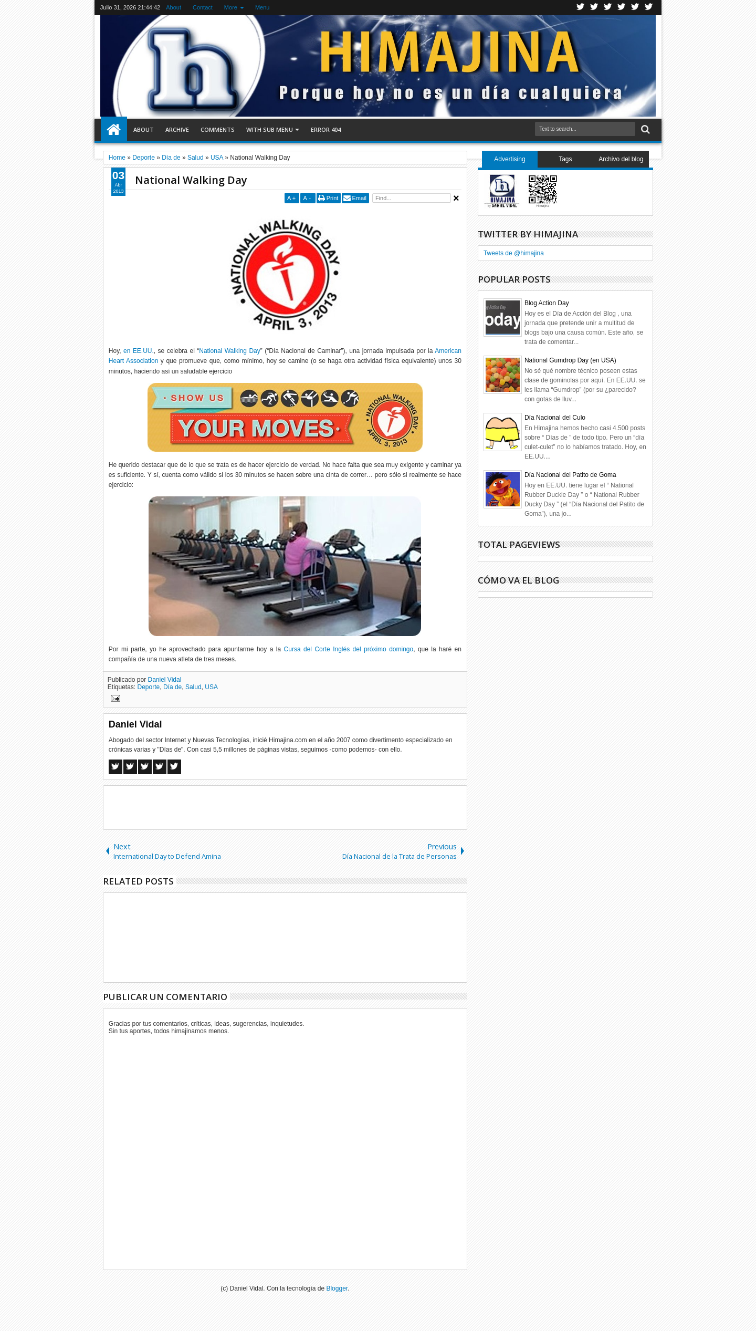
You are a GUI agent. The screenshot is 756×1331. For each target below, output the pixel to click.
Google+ (608, 7)
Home (114, 130)
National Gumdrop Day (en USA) (570, 360)
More (230, 7)
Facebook (594, 7)
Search (644, 129)
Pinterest (649, 7)
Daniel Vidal (165, 679)
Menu (262, 7)
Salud (193, 687)
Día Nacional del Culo (554, 417)
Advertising (509, 159)
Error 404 (326, 129)
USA (211, 687)
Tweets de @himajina (514, 253)
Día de (172, 687)
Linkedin (635, 7)
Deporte (149, 687)
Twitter (580, 7)
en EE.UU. (138, 351)
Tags (565, 159)
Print (333, 198)
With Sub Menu (269, 129)
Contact (203, 7)
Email (359, 198)
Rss (621, 7)
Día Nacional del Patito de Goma (570, 475)
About (173, 7)
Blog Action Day (546, 303)
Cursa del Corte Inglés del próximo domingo (349, 649)
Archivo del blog (620, 159)
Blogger (337, 1288)
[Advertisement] (285, 807)
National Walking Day (191, 180)
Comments (218, 129)
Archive (177, 129)
